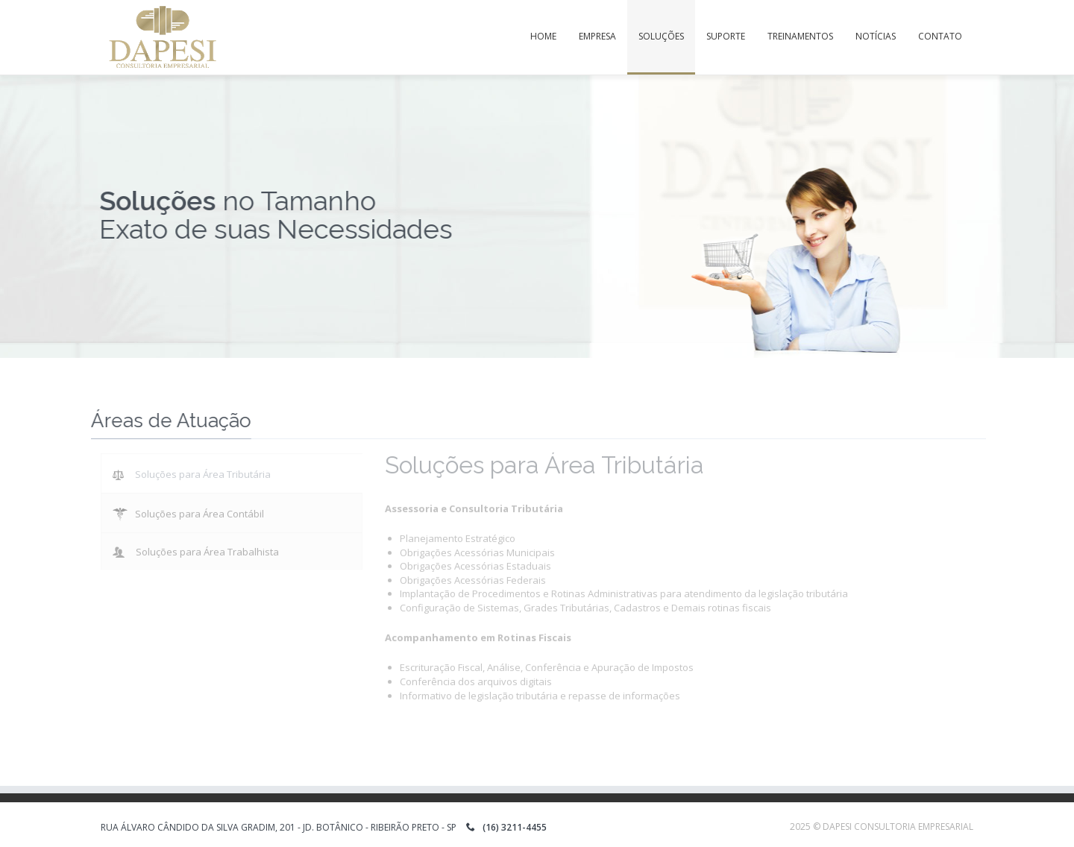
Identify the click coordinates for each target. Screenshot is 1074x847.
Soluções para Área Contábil (188, 511)
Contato (940, 36)
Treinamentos (800, 36)
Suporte (725, 36)
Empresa (597, 36)
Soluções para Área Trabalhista (196, 548)
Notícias (875, 36)
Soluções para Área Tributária (192, 471)
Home (543, 36)
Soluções (661, 36)
